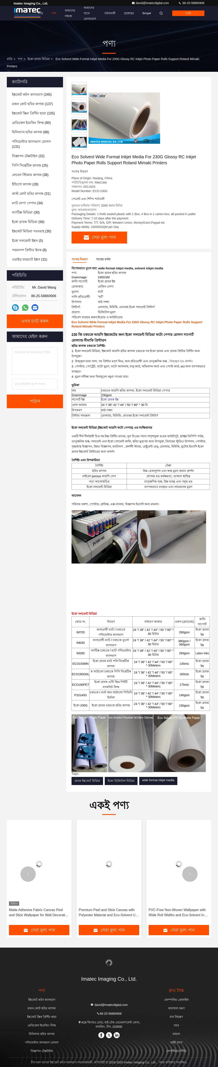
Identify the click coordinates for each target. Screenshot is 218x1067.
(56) (28, 222)
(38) (30, 175)
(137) (32, 104)
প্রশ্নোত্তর (129, 13)
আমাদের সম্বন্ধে (70, 13)
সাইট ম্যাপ (176, 1042)
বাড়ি (40, 13)
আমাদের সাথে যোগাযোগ (90, 13)
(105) (33, 113)
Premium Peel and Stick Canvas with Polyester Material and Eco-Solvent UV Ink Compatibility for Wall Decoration (178, 913)
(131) (31, 144)
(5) (27, 240)
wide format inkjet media (158, 780)
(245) (32, 94)
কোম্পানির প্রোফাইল (176, 999)
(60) (31, 123)
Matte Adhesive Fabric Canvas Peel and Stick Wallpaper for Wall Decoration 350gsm (109, 913)
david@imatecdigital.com (151, 3)
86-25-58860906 (191, 3)
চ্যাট (188, 13)
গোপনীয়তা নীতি (176, 1051)
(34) (27, 203)
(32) (28, 156)
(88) (30, 132)
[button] (28, 874)
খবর (176, 1025)
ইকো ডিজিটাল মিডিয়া (121, 780)
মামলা (176, 1034)
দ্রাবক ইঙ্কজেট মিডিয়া (87, 780)
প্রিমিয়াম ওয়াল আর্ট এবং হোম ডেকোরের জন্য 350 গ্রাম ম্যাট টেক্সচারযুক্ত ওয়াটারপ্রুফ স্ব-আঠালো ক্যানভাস (39, 913)
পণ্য (54, 13)
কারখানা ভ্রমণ (176, 1008)
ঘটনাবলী (110, 13)
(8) (29, 250)
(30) (26, 212)
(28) (25, 184)
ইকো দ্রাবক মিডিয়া (39, 59)
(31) (31, 193)
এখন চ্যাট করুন (35, 321)
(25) (30, 165)
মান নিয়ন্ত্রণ (176, 1017)
